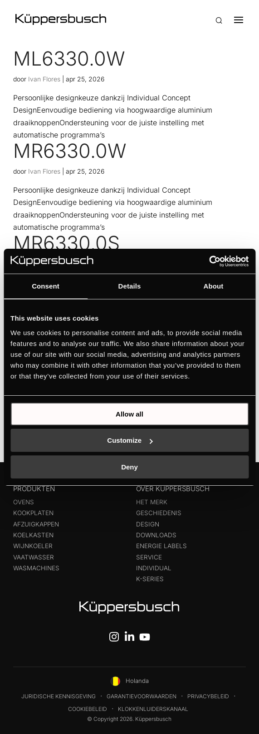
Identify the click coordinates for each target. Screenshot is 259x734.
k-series (150, 578)
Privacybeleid (208, 696)
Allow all (129, 414)
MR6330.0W (70, 150)
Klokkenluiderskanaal (153, 709)
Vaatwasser (33, 557)
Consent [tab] (45, 286)
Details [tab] (129, 286)
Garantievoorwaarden (141, 696)
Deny (129, 467)
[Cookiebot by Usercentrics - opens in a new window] (209, 261)
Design (147, 524)
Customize (129, 440)
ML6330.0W (69, 58)
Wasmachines (36, 568)
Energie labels (161, 545)
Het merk (151, 502)
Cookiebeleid (87, 709)
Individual (153, 568)
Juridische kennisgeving (58, 696)
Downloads (156, 535)
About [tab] (214, 286)
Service (149, 557)
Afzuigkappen (36, 524)
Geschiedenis (158, 512)
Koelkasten (33, 535)
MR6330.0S (66, 243)
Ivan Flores (44, 79)
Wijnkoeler (33, 545)
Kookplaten (33, 512)
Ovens (23, 502)
